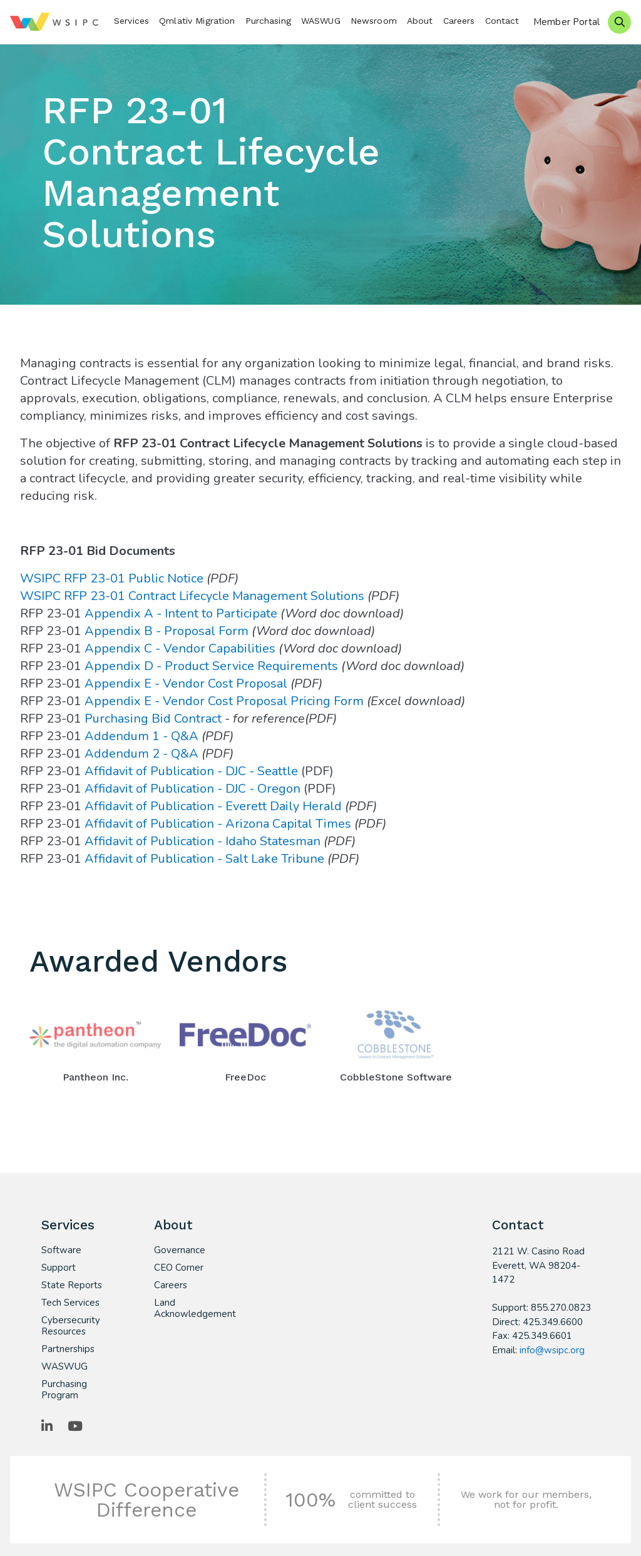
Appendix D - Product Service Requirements (213, 666)
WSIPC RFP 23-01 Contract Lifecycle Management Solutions (192, 595)
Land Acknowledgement (189, 1308)
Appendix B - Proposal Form (167, 631)
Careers (459, 21)
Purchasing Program (64, 1389)
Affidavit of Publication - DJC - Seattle (191, 771)
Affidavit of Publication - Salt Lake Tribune (204, 858)
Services (131, 21)
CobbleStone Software (396, 1077)
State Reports (71, 1285)
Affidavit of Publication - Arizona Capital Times (218, 823)
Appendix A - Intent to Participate (181, 613)
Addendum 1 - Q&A (141, 736)
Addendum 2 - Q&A (141, 753)
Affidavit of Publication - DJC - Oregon (192, 788)
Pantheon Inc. (95, 1077)
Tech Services (70, 1302)
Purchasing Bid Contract (153, 718)
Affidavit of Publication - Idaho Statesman (202, 841)
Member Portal (566, 22)
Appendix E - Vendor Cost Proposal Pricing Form (224, 701)
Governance (179, 1250)
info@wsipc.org (552, 1350)
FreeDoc (245, 1077)
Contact (502, 21)
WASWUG (321, 21)
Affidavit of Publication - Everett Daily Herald (213, 806)
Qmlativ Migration (197, 21)
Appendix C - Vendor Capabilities (180, 648)
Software (61, 1250)
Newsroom (374, 21)
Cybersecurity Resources (70, 1325)
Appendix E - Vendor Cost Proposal (186, 683)
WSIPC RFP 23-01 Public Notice (113, 578)
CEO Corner (178, 1267)
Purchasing (268, 21)
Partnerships (68, 1349)
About (420, 21)
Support (58, 1267)
